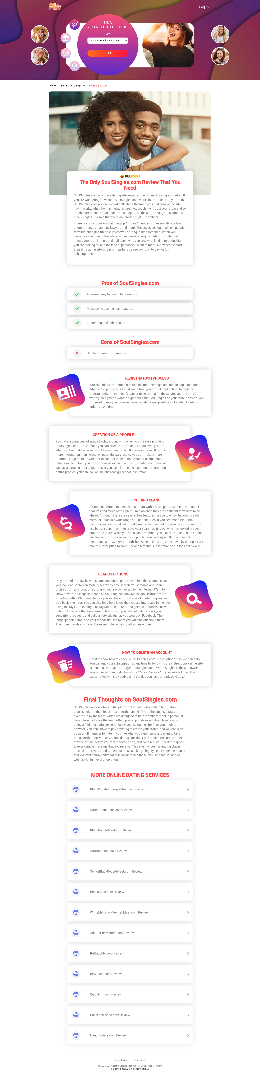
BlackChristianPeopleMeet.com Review (118, 789)
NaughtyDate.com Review (108, 1035)
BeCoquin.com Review (106, 974)
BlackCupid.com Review (107, 892)
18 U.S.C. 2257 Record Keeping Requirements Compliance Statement (130, 1065)
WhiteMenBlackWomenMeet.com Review (119, 912)
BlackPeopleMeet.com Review (111, 830)
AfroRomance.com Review (109, 851)
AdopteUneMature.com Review (112, 933)
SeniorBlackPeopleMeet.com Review (116, 871)
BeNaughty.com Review (107, 953)
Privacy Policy (120, 1060)
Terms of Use (140, 1060)
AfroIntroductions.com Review (111, 810)
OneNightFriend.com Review (110, 1015)
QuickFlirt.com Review (106, 994)
